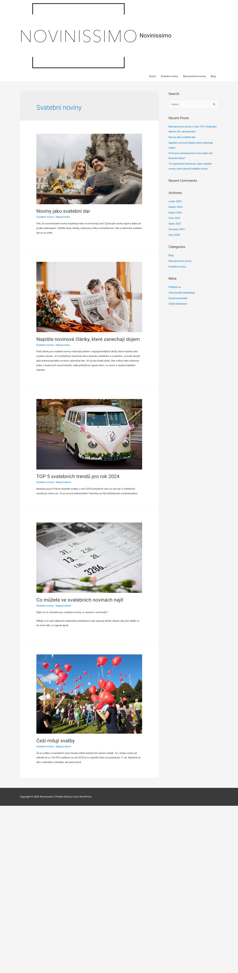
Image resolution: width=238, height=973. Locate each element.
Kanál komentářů (178, 298)
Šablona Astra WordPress (78, 796)
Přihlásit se (175, 287)
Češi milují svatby (55, 741)
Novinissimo (155, 35)
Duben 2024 (175, 212)
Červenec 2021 (177, 229)
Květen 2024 (175, 207)
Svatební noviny (169, 76)
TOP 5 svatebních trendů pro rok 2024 (77, 476)
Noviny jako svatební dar (63, 211)
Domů (152, 76)
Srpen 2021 (175, 223)
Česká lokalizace (178, 303)
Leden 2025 (175, 201)
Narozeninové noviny (194, 76)
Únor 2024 (174, 218)
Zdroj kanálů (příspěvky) (182, 292)
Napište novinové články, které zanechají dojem (88, 339)
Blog (213, 76)
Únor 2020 (174, 234)
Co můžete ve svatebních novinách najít (79, 600)
